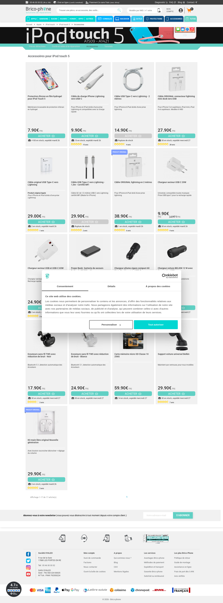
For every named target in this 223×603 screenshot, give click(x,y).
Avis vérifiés (179, 576)
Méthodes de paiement (154, 562)
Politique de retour (182, 558)
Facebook (28, 554)
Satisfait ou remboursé (154, 576)
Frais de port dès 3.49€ (184, 571)
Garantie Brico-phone (153, 571)
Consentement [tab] (65, 286)
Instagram (28, 567)
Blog (181, 2)
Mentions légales (121, 571)
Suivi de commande (92, 558)
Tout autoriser (156, 324)
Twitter (28, 560)
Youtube (28, 574)
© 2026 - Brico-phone (111, 599)
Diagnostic (161, 2)
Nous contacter (90, 567)
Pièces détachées (37, 46)
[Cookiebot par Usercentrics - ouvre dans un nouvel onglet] (164, 276)
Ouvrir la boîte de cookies (95, 571)
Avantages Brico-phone (154, 558)
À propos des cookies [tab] (158, 286)
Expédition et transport (154, 567)
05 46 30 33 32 (39, 2)
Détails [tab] (111, 286)
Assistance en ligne (182, 567)
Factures (87, 562)
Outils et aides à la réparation (65, 46)
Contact (192, 2)
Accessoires (91, 47)
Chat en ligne (70, 2)
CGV (116, 567)
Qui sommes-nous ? (122, 558)
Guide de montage (182, 562)
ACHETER (46, 136)
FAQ (172, 2)
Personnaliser (111, 324)
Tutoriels (107, 46)
